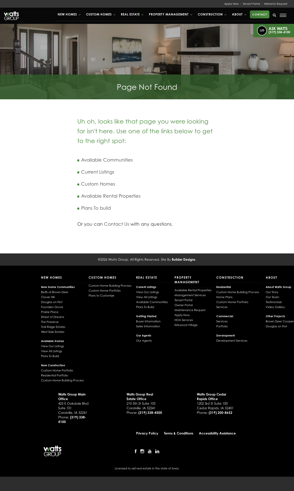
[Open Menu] (283, 15)
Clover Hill (48, 297)
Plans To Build (50, 356)
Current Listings (97, 172)
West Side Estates (52, 331)
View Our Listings (52, 346)
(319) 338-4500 (150, 413)
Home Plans (224, 297)
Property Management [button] (169, 14)
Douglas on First (51, 302)
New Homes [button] (67, 14)
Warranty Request (275, 3)
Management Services (190, 295)
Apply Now (231, 3)
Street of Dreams (52, 317)
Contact (259, 14)
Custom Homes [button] (99, 14)
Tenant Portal (251, 3)
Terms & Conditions (178, 433)
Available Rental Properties (111, 196)
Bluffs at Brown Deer (54, 292)
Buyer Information (148, 321)
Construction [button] (210, 14)
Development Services (231, 340)
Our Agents (144, 340)
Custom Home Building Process (62, 380)
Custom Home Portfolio (57, 370)
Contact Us (116, 224)
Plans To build (96, 208)
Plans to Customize (101, 295)
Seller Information (148, 326)
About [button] (237, 14)
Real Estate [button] (130, 14)
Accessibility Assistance (217, 433)
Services (222, 307)
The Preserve (50, 322)
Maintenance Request (189, 310)
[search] (274, 15)
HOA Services (183, 320)
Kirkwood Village (186, 325)
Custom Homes (98, 184)
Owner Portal (183, 305)
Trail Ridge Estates (53, 326)
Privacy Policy (147, 433)
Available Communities (107, 160)
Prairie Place (49, 312)
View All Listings (51, 351)
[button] (69, 14)
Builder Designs (183, 259)
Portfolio (222, 326)
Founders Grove (52, 307)
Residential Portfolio (54, 375)
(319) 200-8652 (220, 413)
